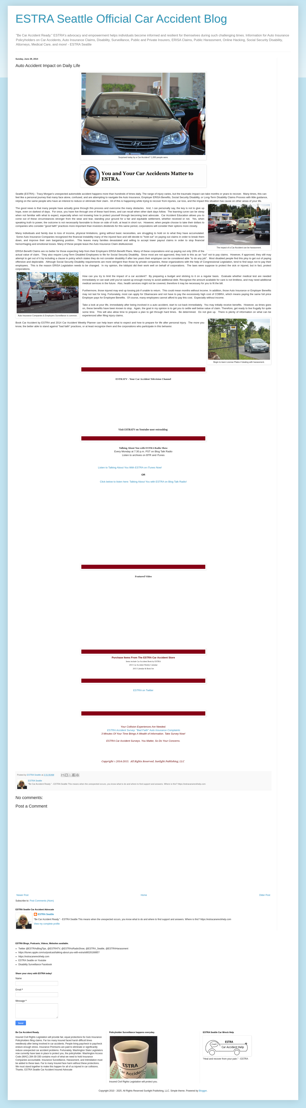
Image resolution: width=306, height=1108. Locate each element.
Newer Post (22, 895)
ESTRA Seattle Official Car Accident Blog (121, 18)
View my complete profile (47, 923)
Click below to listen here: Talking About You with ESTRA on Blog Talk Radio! (143, 481)
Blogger (203, 1090)
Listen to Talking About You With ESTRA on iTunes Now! (130, 467)
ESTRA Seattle (46, 914)
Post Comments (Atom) (42, 900)
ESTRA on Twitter (143, 690)
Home (144, 895)
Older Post (264, 895)
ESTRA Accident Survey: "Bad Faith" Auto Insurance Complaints (143, 730)
